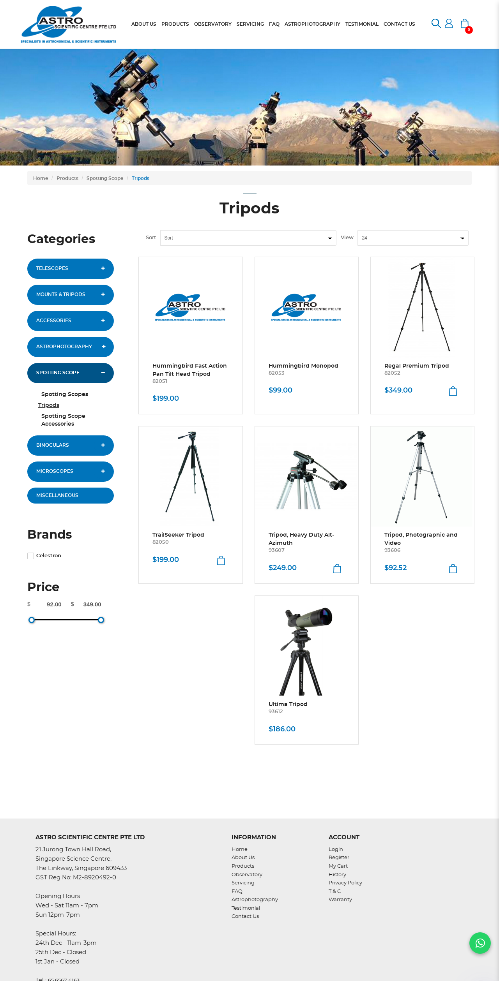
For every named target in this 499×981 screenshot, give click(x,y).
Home (40, 178)
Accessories (53, 320)
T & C (335, 891)
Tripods (140, 178)
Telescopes (52, 268)
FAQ (237, 891)
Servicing (243, 883)
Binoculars (52, 445)
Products (67, 178)
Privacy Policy (345, 883)
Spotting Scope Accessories (63, 420)
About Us (243, 857)
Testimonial (246, 908)
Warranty (340, 899)
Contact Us (245, 916)
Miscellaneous (57, 495)
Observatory (247, 874)
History (337, 874)
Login (336, 849)
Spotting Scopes (64, 394)
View (347, 237)
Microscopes (54, 471)
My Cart (338, 866)
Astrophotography (64, 346)
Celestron (44, 555)
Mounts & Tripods (60, 294)
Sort (151, 237)
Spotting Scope (105, 178)
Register (339, 857)
